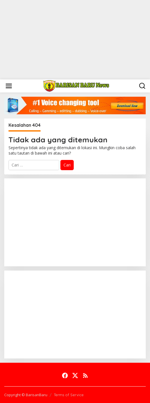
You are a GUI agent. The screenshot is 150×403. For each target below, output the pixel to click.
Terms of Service (69, 395)
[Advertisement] (75, 39)
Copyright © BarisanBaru (25, 394)
